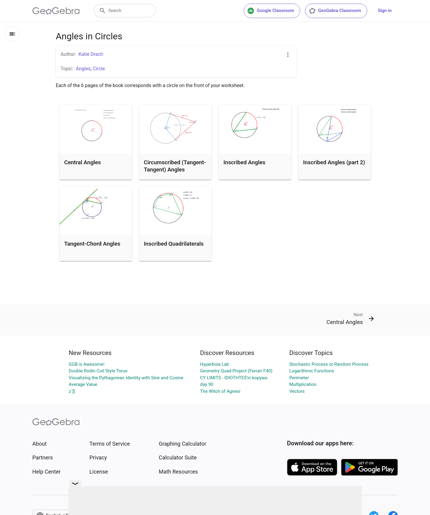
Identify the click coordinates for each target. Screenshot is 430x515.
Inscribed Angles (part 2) (334, 162)
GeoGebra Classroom (335, 10)
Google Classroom (270, 10)
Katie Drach (90, 54)
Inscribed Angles (245, 162)
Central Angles (82, 162)
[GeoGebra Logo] (56, 10)
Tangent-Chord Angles (92, 244)
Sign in (385, 10)
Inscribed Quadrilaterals (174, 244)
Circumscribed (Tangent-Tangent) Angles (175, 166)
